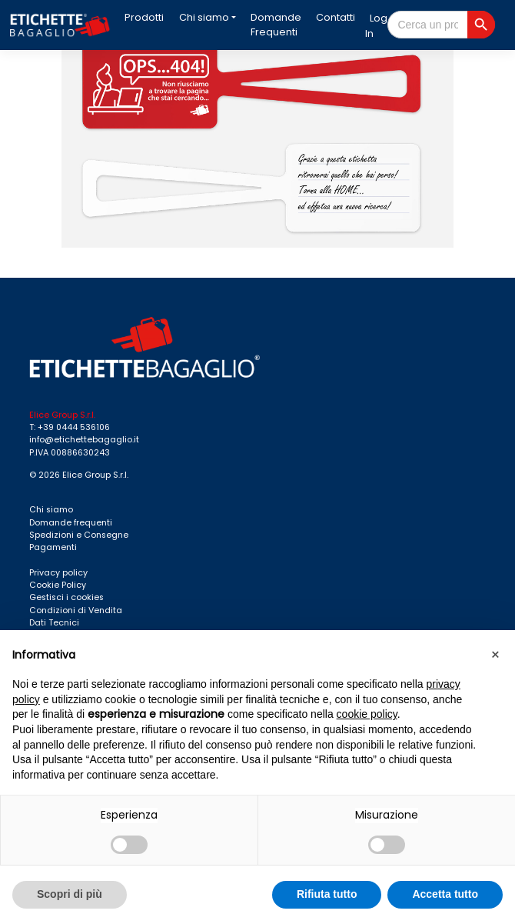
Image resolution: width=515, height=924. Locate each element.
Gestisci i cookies (66, 597)
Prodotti (144, 17)
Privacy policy (58, 573)
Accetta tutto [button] (445, 894)
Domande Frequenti (276, 24)
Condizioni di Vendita (75, 610)
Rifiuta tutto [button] (327, 894)
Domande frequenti (70, 523)
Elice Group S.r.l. (95, 475)
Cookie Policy (57, 585)
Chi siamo (204, 17)
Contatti (335, 17)
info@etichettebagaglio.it (84, 439)
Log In (376, 26)
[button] (495, 654)
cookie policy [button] (367, 714)
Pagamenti (53, 547)
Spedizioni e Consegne (78, 535)
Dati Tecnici (54, 623)
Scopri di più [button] (69, 894)
